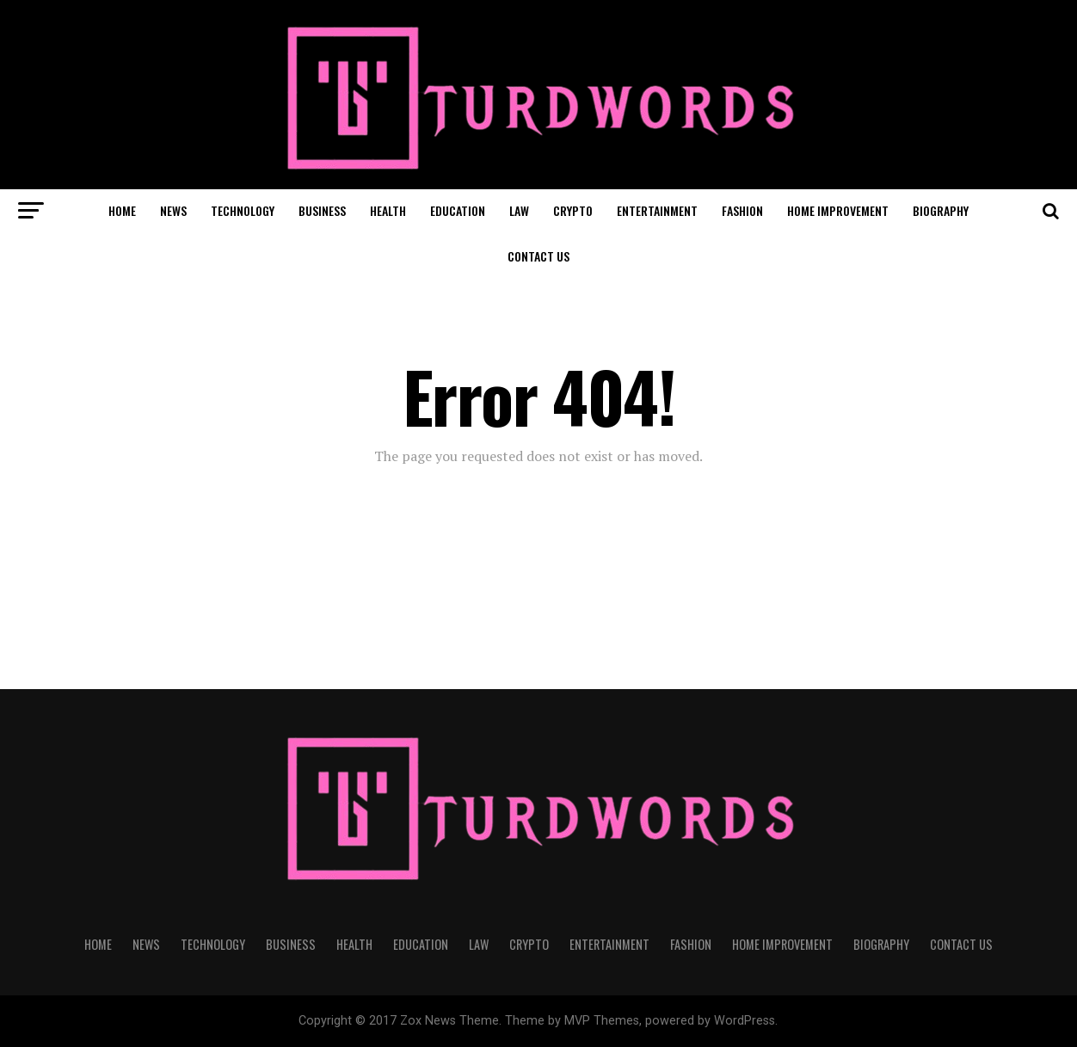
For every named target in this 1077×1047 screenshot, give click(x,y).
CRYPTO (573, 210)
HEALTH (388, 210)
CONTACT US (538, 256)
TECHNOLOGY (242, 210)
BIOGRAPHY (941, 210)
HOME (122, 210)
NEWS (173, 210)
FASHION (742, 210)
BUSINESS (322, 210)
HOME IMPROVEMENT (838, 210)
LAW (519, 210)
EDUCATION (457, 210)
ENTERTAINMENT (657, 210)
